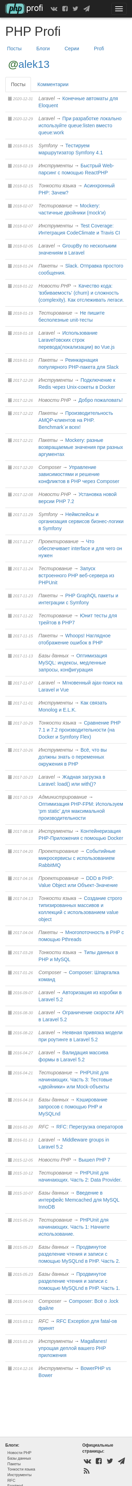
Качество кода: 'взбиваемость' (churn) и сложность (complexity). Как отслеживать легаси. (81, 293)
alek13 (33, 64)
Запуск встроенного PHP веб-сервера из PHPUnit (76, 575)
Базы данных (53, 655)
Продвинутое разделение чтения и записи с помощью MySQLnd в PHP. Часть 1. (79, 1281)
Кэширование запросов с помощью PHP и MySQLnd (72, 1107)
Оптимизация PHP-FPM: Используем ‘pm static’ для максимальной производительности (80, 811)
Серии (71, 48)
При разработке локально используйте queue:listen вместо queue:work (79, 125)
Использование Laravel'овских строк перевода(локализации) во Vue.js (76, 340)
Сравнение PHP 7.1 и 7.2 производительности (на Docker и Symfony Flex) (79, 730)
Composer (49, 467)
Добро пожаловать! (100, 400)
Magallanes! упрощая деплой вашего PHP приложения (72, 1348)
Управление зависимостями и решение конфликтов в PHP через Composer (78, 474)
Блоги (43, 48)
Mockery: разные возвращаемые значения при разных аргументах (80, 447)
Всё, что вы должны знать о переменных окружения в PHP (72, 757)
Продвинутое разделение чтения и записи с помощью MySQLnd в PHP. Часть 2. (79, 1254)
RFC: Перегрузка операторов (89, 1127)
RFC (43, 1127)
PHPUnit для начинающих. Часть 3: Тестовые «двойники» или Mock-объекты (75, 1079)
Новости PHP (54, 286)
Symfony (47, 145)
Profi (99, 48)
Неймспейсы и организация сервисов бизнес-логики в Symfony (81, 521)
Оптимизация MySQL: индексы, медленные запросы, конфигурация (72, 663)
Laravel (46, 98)
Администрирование (62, 797)
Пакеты (47, 266)
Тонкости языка (57, 185)
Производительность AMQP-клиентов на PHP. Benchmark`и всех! (75, 420)
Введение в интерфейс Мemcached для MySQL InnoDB (78, 1200)
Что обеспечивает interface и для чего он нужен (80, 548)
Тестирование (55, 205)
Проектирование (58, 541)
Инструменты (55, 165)
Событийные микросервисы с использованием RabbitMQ (76, 858)
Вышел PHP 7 (94, 1160)
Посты (14, 48)
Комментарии (52, 84)
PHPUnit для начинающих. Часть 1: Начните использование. (73, 1227)
